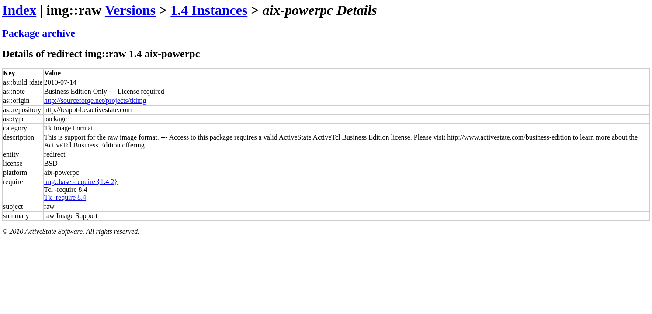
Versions (130, 10)
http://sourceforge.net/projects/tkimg (95, 100)
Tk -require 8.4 (65, 197)
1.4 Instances (208, 10)
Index (19, 10)
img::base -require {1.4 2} (81, 181)
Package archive (38, 33)
